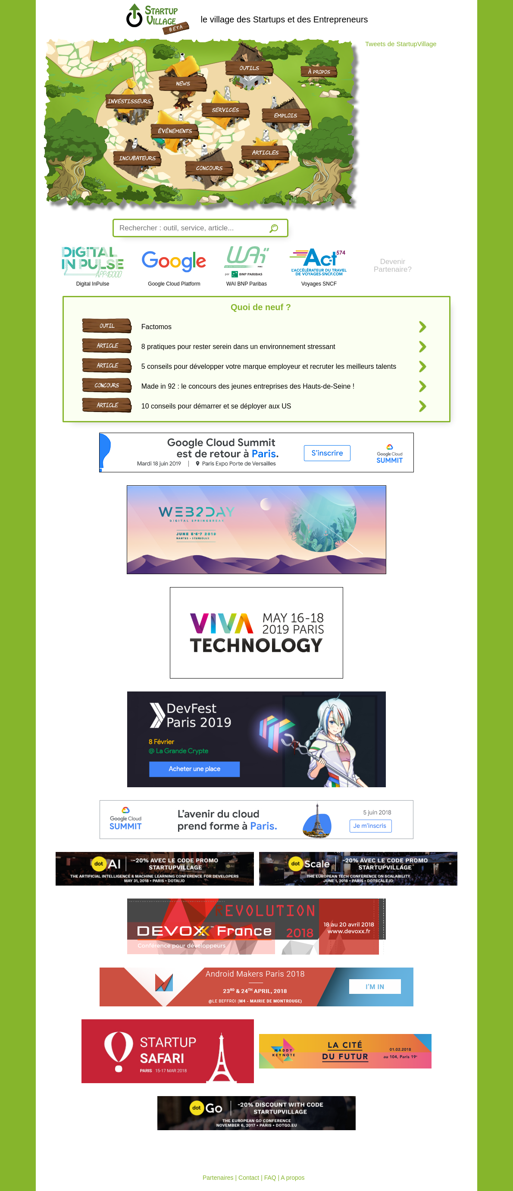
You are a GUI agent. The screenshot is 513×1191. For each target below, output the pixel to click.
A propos (292, 1177)
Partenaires (218, 1177)
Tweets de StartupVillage (401, 43)
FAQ (270, 1177)
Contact (248, 1177)
